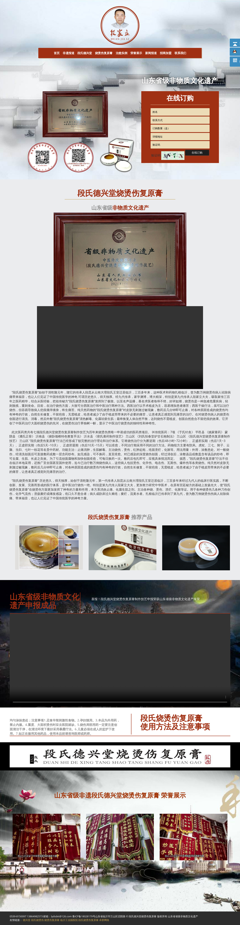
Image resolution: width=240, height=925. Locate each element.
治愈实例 (121, 53)
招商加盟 (165, 53)
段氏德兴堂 (84, 53)
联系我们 (180, 53)
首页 (57, 53)
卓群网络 (104, 920)
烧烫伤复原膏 (103, 53)
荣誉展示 (136, 53)
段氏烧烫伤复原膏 (88, 920)
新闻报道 (151, 53)
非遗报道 (68, 53)
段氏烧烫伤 (37, 920)
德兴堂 (50, 432)
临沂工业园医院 (69, 920)
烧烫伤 (23, 392)
